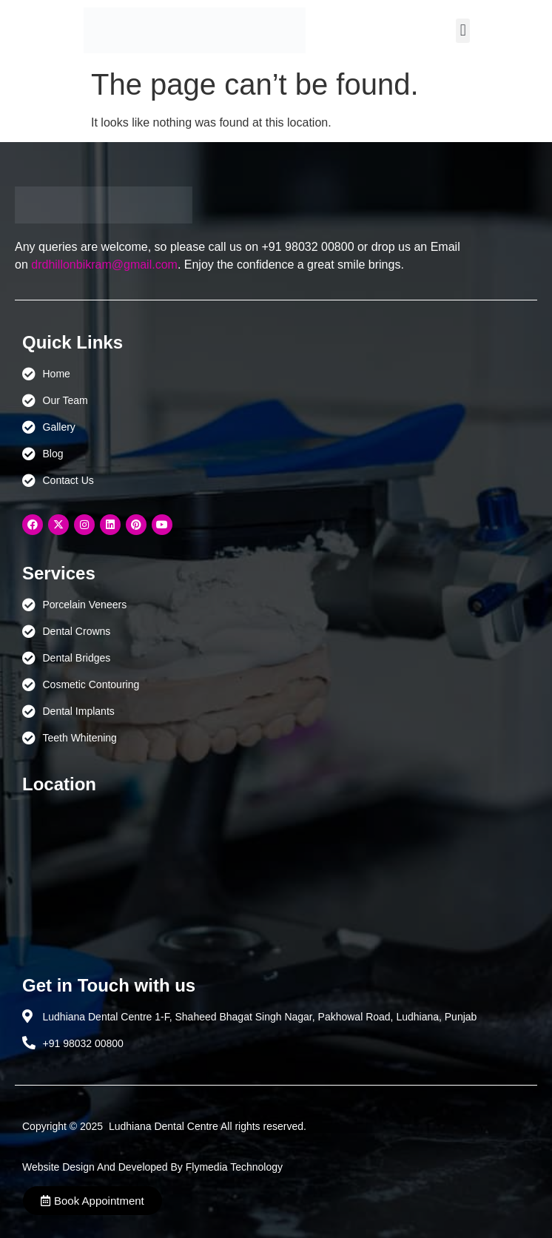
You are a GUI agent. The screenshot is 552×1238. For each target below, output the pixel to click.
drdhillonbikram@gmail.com (104, 264)
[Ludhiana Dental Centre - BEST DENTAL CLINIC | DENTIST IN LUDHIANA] (276, 877)
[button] (463, 30)
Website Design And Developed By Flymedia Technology (152, 1167)
